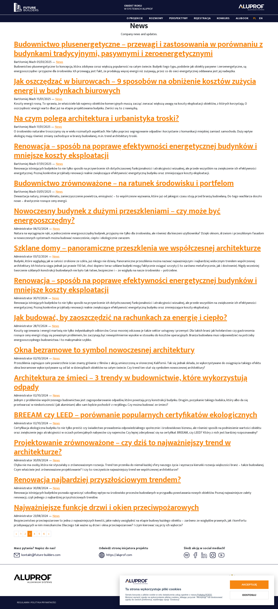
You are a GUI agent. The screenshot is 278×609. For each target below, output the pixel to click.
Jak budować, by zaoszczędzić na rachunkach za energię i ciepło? (120, 317)
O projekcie (135, 18)
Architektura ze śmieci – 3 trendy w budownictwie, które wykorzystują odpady (130, 383)
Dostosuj (249, 595)
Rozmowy (156, 18)
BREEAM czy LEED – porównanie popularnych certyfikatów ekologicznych (135, 415)
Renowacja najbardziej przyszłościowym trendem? (97, 479)
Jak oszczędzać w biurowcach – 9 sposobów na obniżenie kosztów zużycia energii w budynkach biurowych (135, 86)
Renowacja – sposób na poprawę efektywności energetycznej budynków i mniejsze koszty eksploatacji (135, 151)
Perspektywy (178, 18)
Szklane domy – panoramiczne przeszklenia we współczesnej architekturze (137, 248)
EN (261, 18)
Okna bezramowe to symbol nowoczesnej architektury (104, 350)
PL (254, 18)
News (59, 62)
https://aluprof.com (115, 555)
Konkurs (223, 18)
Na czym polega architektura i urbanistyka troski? (96, 118)
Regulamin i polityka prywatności (36, 603)
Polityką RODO (204, 595)
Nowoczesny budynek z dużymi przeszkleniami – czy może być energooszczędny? (117, 216)
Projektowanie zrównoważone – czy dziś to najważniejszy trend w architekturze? (122, 447)
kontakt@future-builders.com (37, 555)
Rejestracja (202, 18)
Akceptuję (249, 584)
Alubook (242, 18)
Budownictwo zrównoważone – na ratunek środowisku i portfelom (124, 183)
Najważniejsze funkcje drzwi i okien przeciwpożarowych (106, 507)
